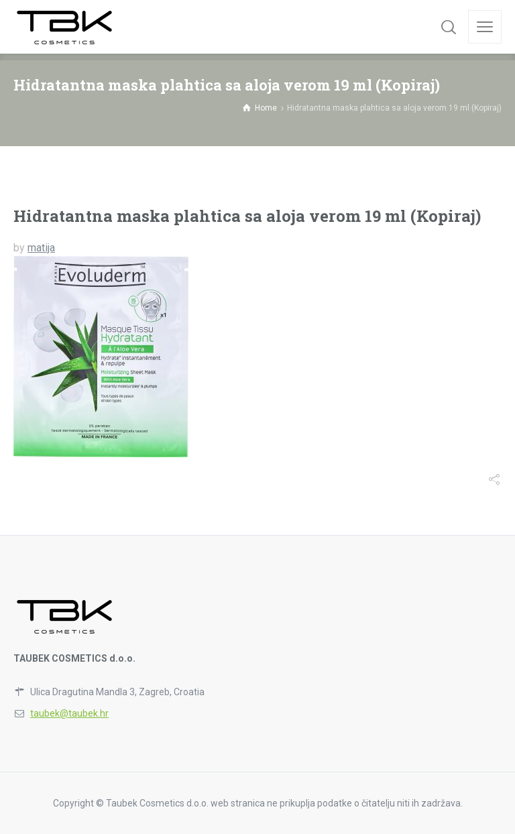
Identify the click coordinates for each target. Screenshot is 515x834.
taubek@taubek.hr (69, 713)
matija (41, 247)
